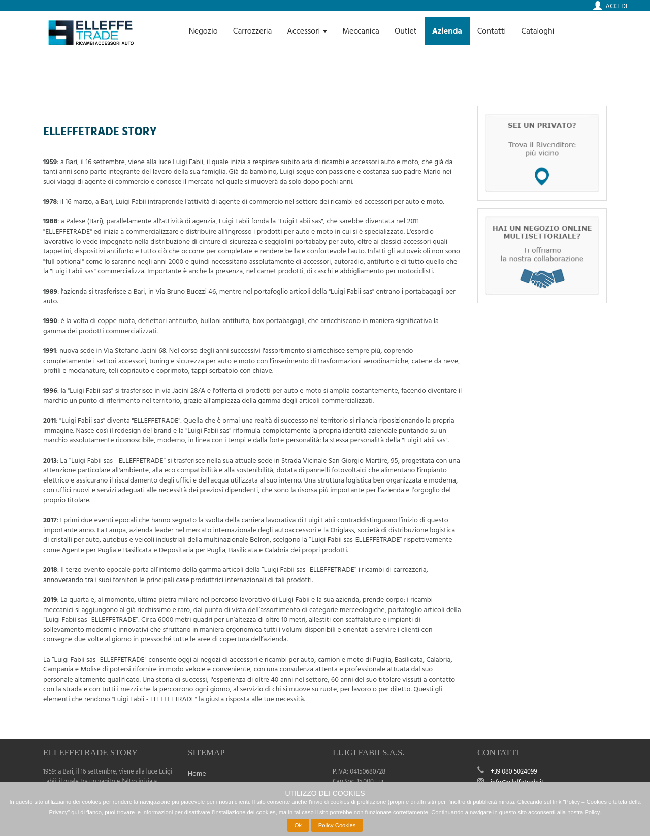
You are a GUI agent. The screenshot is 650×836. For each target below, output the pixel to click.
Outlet (406, 30)
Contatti (491, 30)
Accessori (307, 30)
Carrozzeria (252, 30)
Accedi (616, 6)
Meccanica (360, 30)
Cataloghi (537, 30)
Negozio (203, 30)
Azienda (447, 30)
